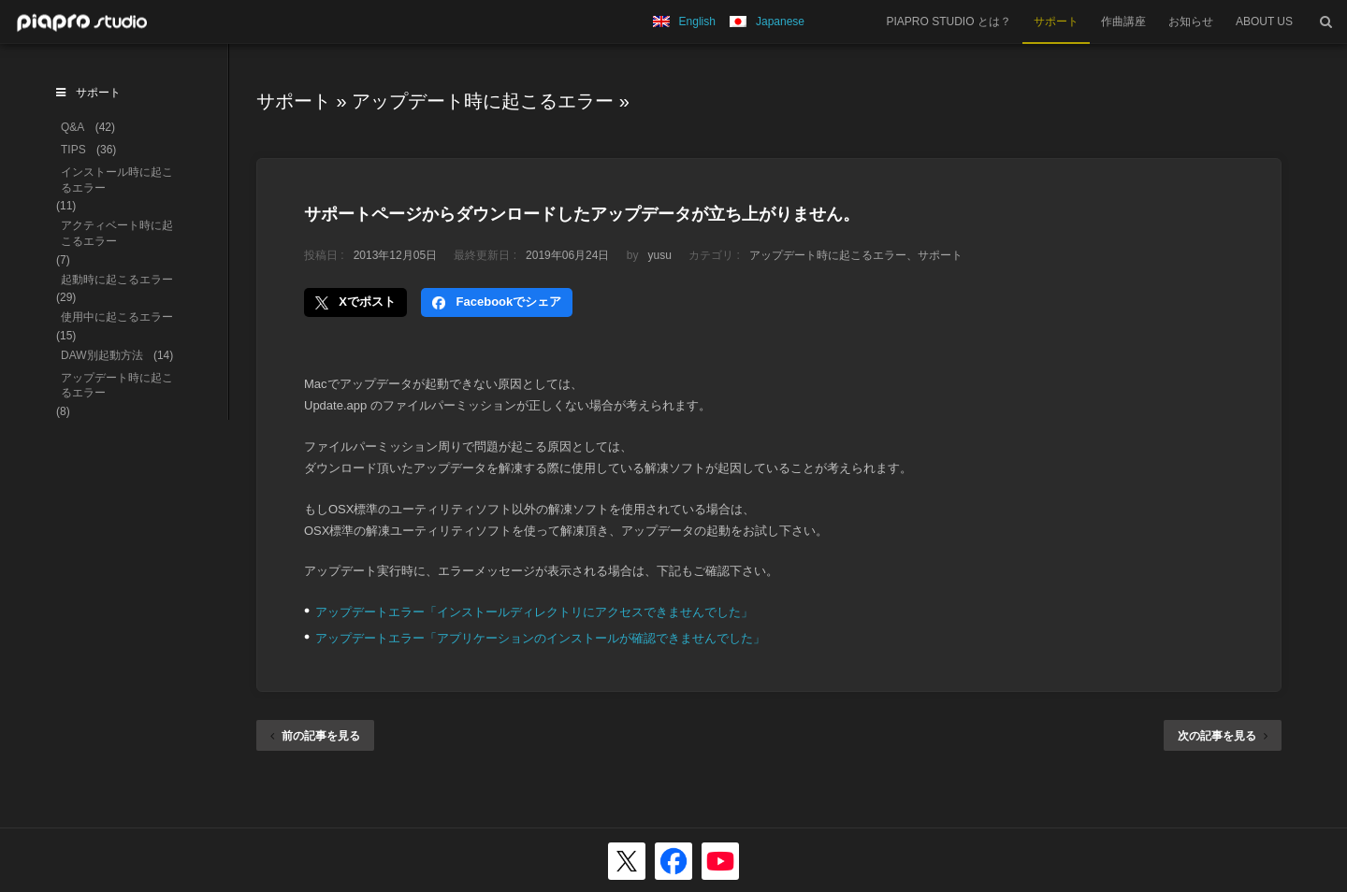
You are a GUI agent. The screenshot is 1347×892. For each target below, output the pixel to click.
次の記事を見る (1222, 735)
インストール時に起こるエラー (117, 179)
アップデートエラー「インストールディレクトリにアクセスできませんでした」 (534, 612)
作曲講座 (1123, 21)
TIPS (73, 149)
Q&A (72, 127)
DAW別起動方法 (102, 355)
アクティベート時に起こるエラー (117, 233)
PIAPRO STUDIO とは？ (949, 21)
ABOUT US (1264, 21)
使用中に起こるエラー (117, 317)
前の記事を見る (315, 735)
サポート (1056, 21)
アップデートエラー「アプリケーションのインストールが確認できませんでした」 (540, 638)
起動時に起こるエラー (117, 279)
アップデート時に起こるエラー (483, 101)
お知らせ (1190, 21)
